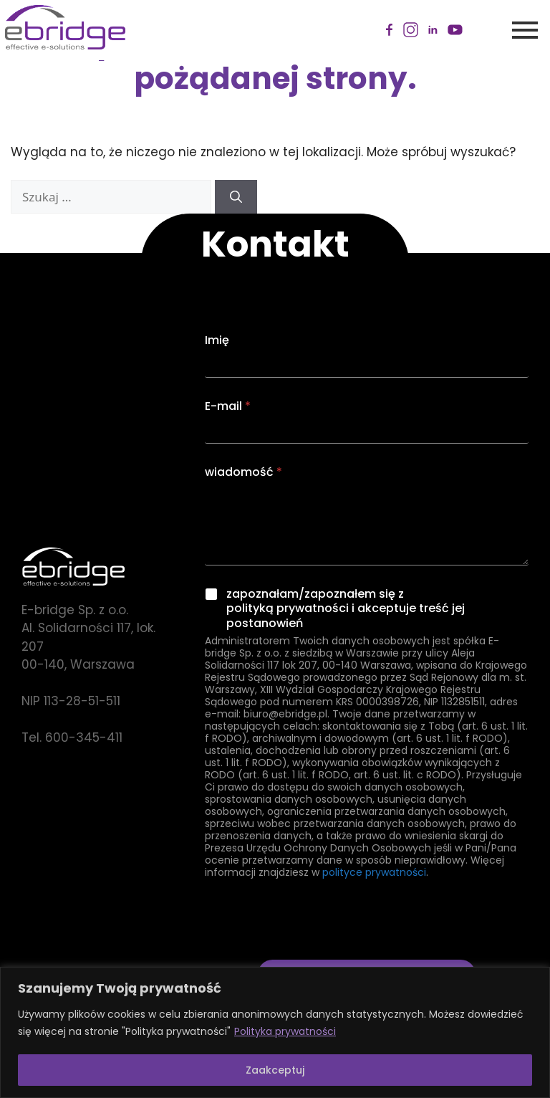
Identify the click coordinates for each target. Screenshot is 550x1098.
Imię (217, 340)
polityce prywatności (374, 872)
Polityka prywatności (285, 1031)
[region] (275, 1032)
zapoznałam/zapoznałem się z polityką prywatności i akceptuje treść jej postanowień (345, 609)
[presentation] (314, 950)
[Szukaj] (236, 197)
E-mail (228, 406)
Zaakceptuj (275, 1070)
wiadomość (243, 472)
